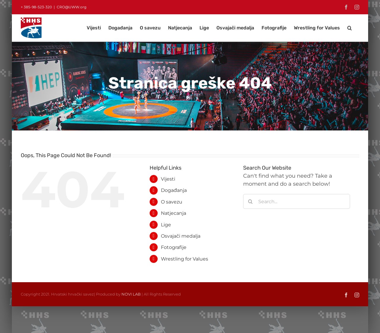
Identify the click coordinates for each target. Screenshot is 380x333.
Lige (166, 225)
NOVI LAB (131, 294)
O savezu (171, 202)
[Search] (250, 201)
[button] (349, 28)
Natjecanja (173, 213)
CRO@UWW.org (71, 7)
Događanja (174, 190)
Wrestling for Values (184, 259)
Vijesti (168, 179)
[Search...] (296, 201)
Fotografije (173, 247)
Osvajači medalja (180, 236)
